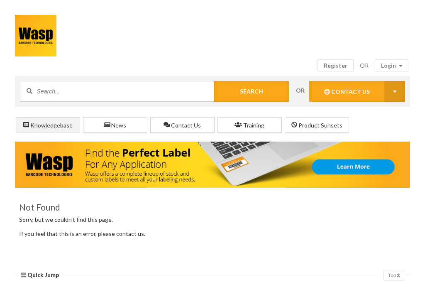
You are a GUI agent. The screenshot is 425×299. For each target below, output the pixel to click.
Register (335, 65)
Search (251, 91)
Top (394, 275)
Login (392, 65)
